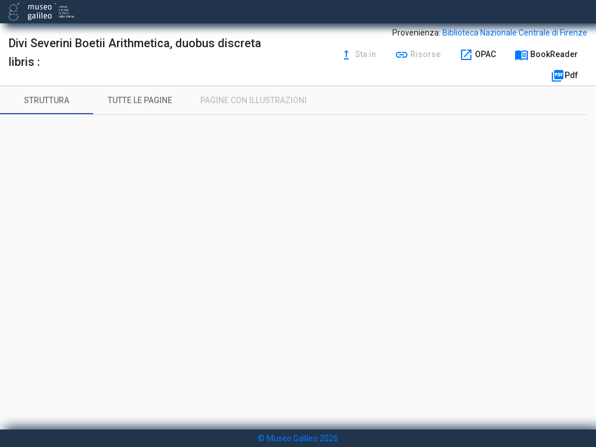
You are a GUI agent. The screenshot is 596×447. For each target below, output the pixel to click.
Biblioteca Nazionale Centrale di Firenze (514, 32)
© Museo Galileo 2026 (298, 438)
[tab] (46, 100)
